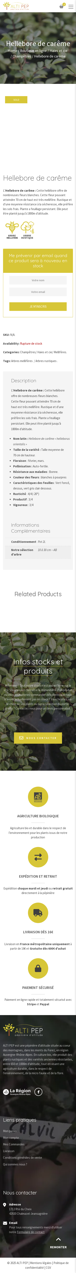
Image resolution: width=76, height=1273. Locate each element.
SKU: (6, 335)
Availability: (11, 343)
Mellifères (60, 352)
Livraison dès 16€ (38, 932)
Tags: (7, 361)
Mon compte (11, 1138)
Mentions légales (40, 1263)
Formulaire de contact (31, 1232)
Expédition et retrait (38, 876)
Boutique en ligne (33, 51)
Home (12, 51)
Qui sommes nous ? (15, 1164)
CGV (48, 1268)
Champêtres (22, 56)
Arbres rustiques (46, 361)
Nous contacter (38, 738)
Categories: (11, 352)
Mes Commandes (14, 1144)
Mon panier (10, 1131)
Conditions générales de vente (22, 1157)
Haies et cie (58, 51)
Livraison (8, 1151)
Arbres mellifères (22, 361)
